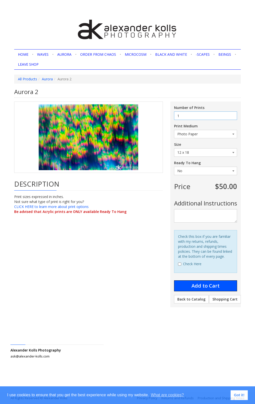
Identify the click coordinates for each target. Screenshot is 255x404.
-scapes (203, 54)
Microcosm (135, 54)
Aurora (64, 54)
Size (177, 144)
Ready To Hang (187, 162)
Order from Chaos (98, 54)
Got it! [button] (239, 395)
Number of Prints (189, 107)
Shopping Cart (225, 299)
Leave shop (28, 64)
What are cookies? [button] (167, 395)
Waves (43, 54)
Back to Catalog (191, 299)
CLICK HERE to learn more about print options (51, 206)
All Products (27, 79)
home (23, 54)
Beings (224, 54)
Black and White (171, 54)
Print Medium (186, 126)
